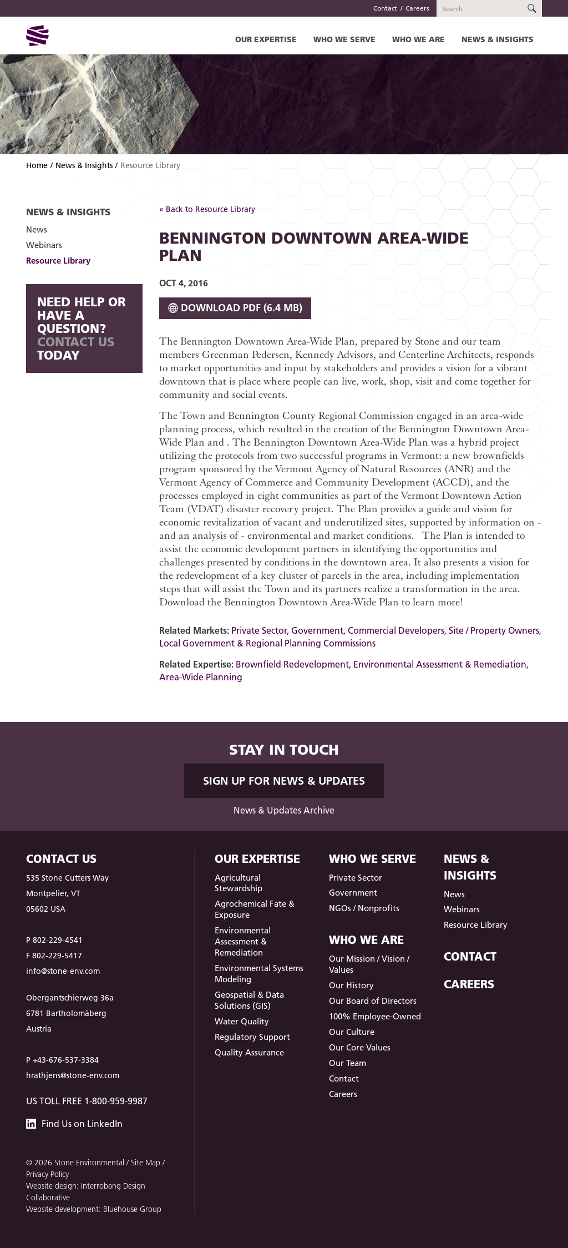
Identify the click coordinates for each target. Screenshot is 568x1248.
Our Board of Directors (373, 1001)
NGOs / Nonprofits (364, 908)
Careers (417, 8)
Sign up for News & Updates (284, 780)
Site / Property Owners (494, 630)
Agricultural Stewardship (238, 883)
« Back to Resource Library (207, 209)
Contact (385, 8)
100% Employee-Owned (375, 1016)
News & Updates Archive (284, 810)
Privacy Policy (47, 1174)
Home (37, 165)
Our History (351, 985)
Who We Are (418, 39)
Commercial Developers (396, 630)
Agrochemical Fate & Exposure (255, 909)
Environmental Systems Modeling (259, 973)
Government (317, 630)
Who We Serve (344, 39)
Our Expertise (266, 39)
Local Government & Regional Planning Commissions (267, 643)
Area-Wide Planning (200, 677)
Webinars (44, 245)
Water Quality (242, 1021)
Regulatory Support (252, 1037)
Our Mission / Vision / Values (369, 964)
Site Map (145, 1163)
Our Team (347, 1063)
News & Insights (498, 39)
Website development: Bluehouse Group (93, 1209)
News (36, 229)
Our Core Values (359, 1047)
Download (235, 307)
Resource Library (58, 260)
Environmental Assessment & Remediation (439, 664)
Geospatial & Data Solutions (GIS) (249, 1000)
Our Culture (351, 1032)
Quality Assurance (249, 1052)
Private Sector (259, 630)
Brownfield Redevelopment (292, 664)
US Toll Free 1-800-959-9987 (87, 1100)
